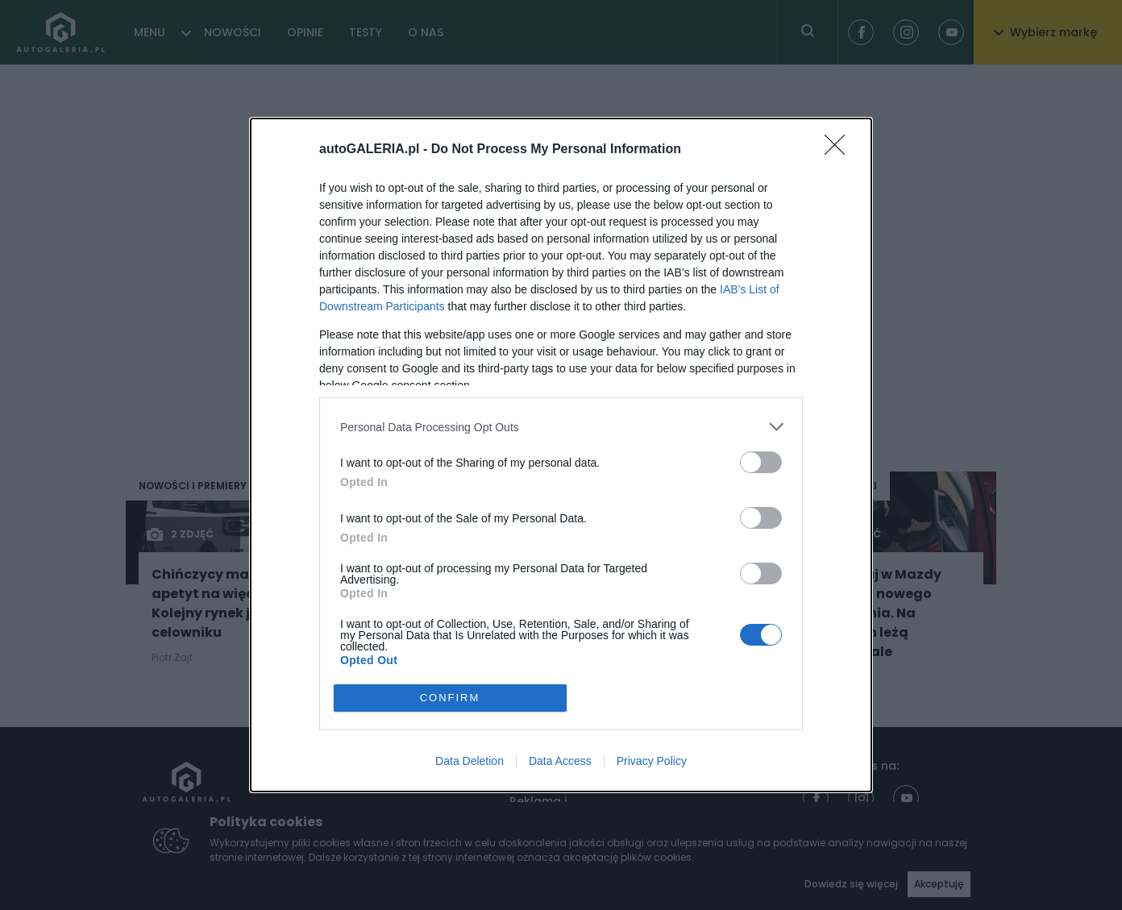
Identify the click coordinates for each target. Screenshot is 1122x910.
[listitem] (561, 426)
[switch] (761, 462)
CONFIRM (450, 698)
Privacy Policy (652, 760)
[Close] (840, 150)
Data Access (560, 760)
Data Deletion (469, 760)
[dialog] (561, 455)
